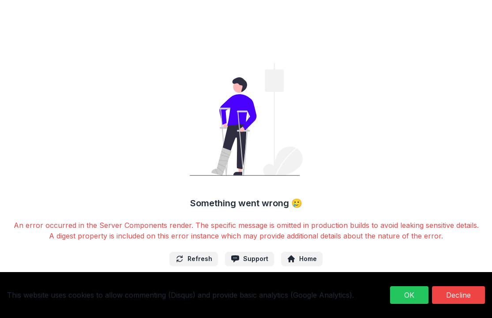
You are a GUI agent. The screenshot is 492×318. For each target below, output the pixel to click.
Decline (458, 295)
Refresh (193, 258)
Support (249, 258)
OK (409, 295)
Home (302, 258)
